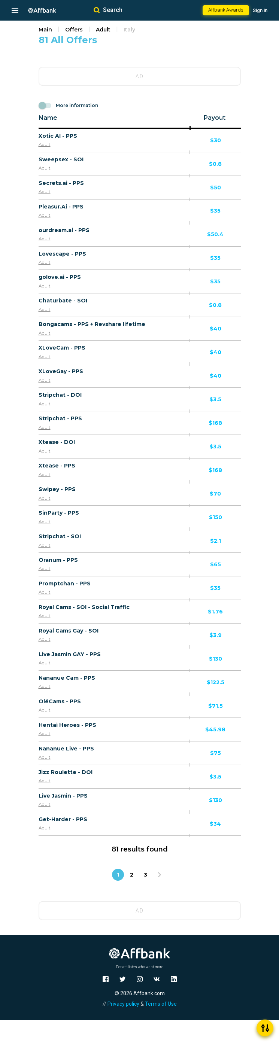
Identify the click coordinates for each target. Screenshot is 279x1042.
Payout (214, 117)
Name (48, 117)
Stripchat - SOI (60, 536)
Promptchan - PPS (65, 583)
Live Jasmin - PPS (63, 795)
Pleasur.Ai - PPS (61, 206)
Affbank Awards (225, 10)
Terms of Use (161, 1004)
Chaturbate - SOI (63, 300)
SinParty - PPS (59, 512)
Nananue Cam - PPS (67, 677)
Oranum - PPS (58, 560)
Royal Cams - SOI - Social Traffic (84, 607)
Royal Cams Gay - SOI (68, 630)
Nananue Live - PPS (66, 748)
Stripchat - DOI (60, 394)
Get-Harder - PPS (63, 819)
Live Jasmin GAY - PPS (70, 654)
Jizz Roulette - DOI (66, 772)
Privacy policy (123, 1004)
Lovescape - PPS (62, 253)
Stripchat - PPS (60, 418)
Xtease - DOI (57, 442)
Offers (74, 29)
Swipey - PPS (57, 489)
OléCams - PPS (60, 701)
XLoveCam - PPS (62, 347)
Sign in (260, 10)
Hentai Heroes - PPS (67, 725)
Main (45, 29)
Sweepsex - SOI (61, 159)
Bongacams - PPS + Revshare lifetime (92, 324)
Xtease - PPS (57, 465)
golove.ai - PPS (60, 277)
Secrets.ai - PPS (61, 183)
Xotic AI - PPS (58, 135)
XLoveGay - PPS (61, 371)
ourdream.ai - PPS (64, 230)
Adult (103, 29)
